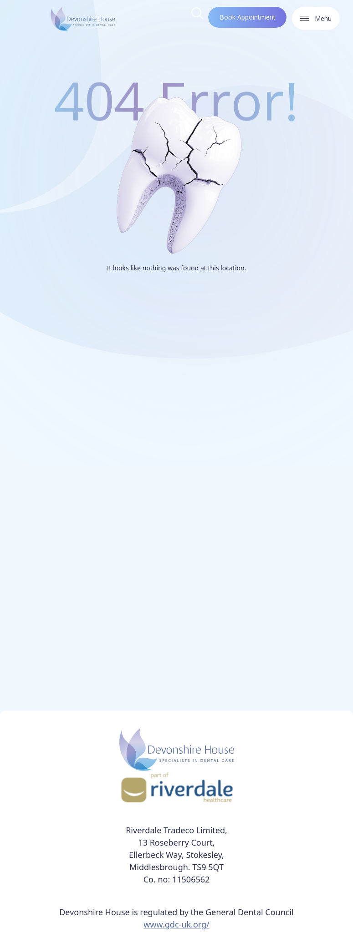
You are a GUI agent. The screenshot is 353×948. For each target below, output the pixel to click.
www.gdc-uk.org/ (176, 924)
